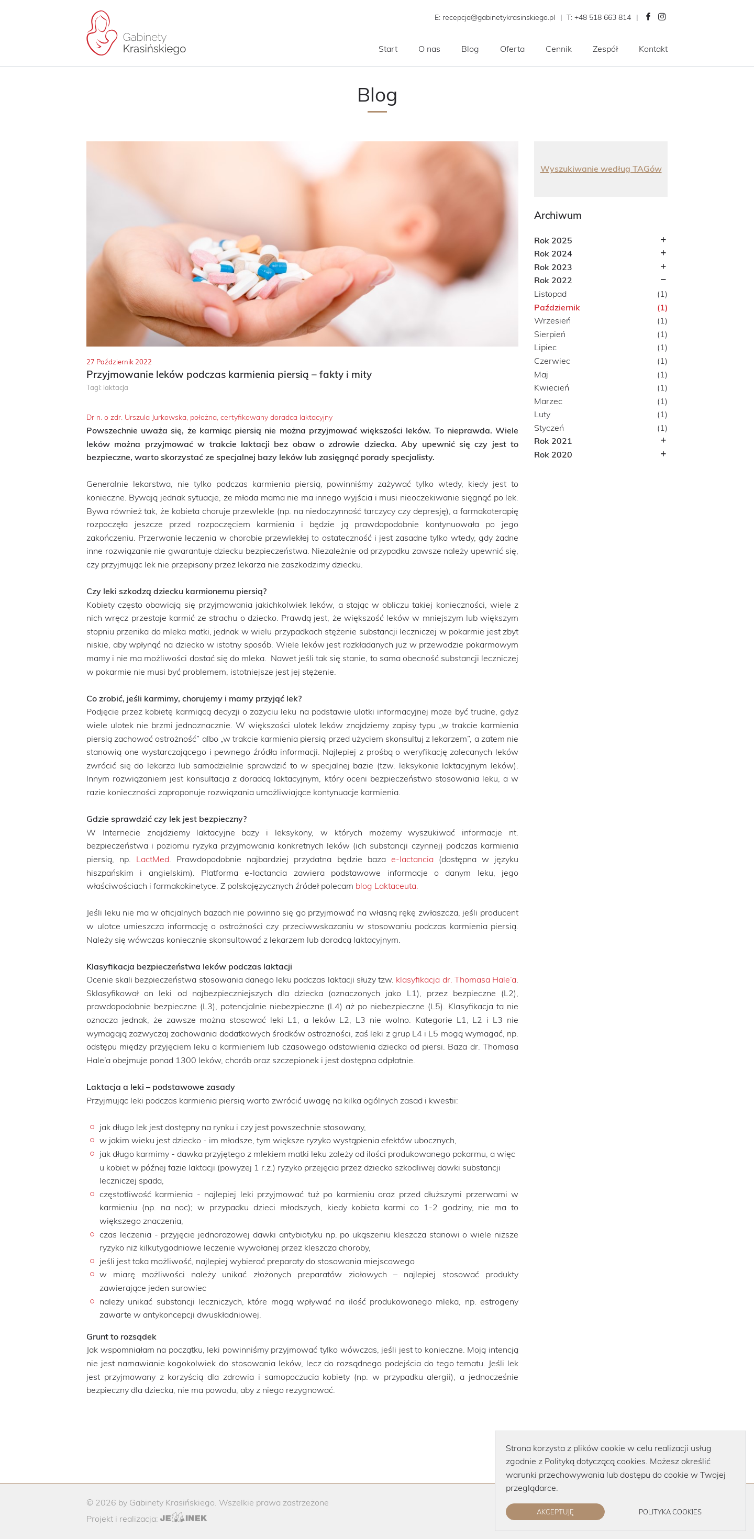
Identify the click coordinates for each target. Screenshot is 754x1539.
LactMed (152, 859)
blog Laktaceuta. (387, 885)
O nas (429, 48)
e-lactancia (412, 859)
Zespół (605, 48)
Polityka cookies (670, 1512)
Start (388, 48)
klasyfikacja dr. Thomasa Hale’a (456, 979)
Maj (541, 374)
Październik (557, 307)
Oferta (512, 48)
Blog (470, 48)
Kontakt (653, 48)
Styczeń (549, 427)
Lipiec (545, 347)
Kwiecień (551, 387)
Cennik (559, 48)
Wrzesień (552, 320)
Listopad (550, 293)
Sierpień (550, 334)
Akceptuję (555, 1512)
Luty (542, 414)
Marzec (548, 401)
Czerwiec (552, 360)
